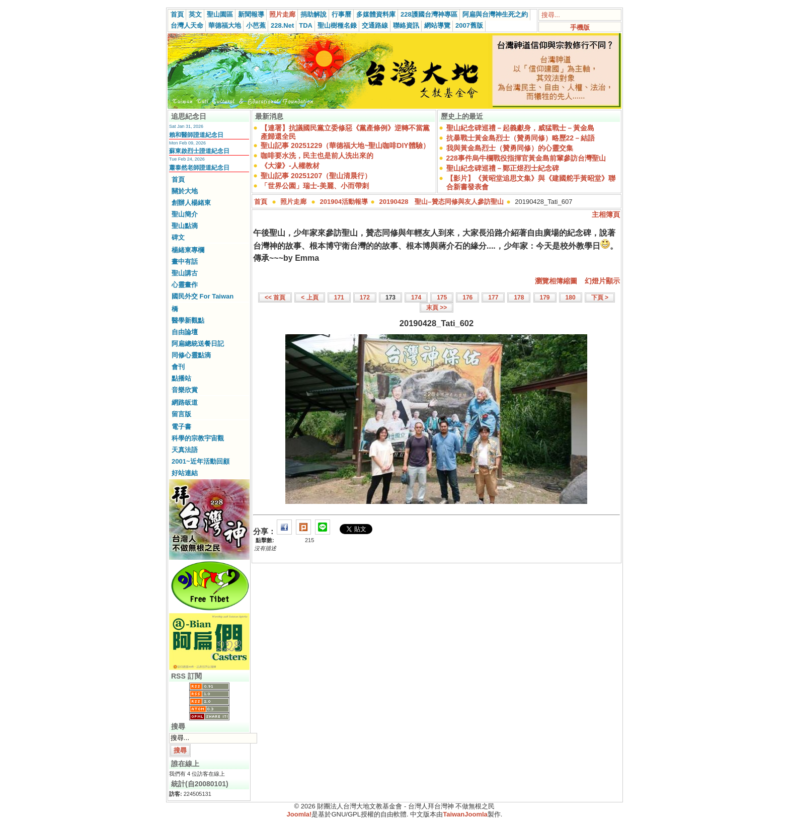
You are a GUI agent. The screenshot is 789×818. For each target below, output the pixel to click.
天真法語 (185, 450)
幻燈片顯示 (602, 281)
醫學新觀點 (188, 320)
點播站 (181, 378)
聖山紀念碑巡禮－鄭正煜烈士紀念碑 (502, 168)
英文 (195, 14)
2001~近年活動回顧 (200, 461)
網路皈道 (185, 402)
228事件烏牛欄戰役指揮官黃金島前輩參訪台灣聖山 (526, 158)
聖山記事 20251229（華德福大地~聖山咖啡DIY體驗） (345, 145)
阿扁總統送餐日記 (198, 343)
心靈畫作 (185, 284)
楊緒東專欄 (188, 250)
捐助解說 (313, 14)
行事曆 (341, 14)
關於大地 (185, 191)
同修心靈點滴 (191, 355)
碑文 (178, 237)
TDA (305, 25)
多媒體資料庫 (376, 14)
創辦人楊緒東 (191, 202)
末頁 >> (436, 307)
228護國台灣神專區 (429, 14)
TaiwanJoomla (465, 814)
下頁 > (599, 297)
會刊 (178, 366)
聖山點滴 (185, 226)
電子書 (181, 426)
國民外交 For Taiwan (202, 296)
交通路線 (375, 25)
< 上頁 (309, 297)
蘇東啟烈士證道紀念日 (199, 151)
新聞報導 (251, 14)
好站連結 (185, 473)
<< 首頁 (275, 297)
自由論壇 (185, 332)
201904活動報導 (344, 201)
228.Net (282, 25)
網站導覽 (437, 25)
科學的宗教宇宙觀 (198, 438)
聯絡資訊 (406, 25)
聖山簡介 (185, 214)
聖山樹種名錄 (337, 25)
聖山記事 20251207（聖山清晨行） (316, 176)
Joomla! (299, 814)
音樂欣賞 (185, 390)
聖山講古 (185, 273)
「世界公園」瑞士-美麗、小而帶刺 (315, 186)
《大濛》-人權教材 (290, 166)
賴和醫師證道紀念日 (196, 134)
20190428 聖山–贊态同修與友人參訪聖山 (441, 201)
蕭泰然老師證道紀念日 (199, 167)
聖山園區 (220, 14)
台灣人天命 (187, 25)
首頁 (177, 14)
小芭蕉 (256, 25)
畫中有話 (185, 261)
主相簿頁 (606, 214)
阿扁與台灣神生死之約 (495, 14)
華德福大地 (224, 25)
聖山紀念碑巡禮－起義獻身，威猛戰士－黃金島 (520, 128)
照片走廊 (282, 14)
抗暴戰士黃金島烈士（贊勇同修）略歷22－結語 (520, 138)
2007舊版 (469, 25)
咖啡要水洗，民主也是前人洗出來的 (317, 156)
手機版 (580, 27)
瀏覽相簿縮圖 (556, 281)
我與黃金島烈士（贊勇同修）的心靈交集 (509, 148)
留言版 (181, 414)
